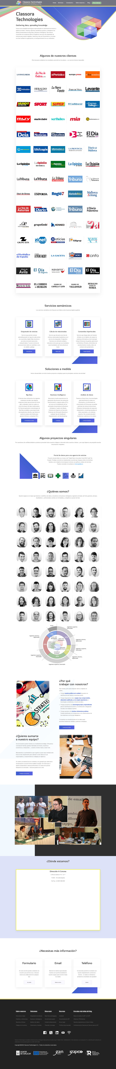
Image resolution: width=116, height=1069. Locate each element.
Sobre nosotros (80, 2)
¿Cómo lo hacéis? (87, 420)
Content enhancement (50, 1022)
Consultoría (69, 2)
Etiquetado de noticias (36, 1016)
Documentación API (64, 1019)
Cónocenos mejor (20, 1016)
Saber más (58, 351)
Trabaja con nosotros (24, 773)
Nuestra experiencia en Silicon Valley (83, 1022)
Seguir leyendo (86, 351)
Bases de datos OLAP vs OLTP (82, 1016)
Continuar (58, 420)
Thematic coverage (50, 1025)
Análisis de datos (35, 1022)
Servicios (60, 2)
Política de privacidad (65, 1025)
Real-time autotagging (50, 1016)
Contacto (61, 1016)
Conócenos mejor (67, 727)
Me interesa (29, 351)
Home (54, 2)
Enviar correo (58, 982)
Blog (88, 2)
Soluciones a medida (35, 1025)
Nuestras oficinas (20, 1022)
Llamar (86, 982)
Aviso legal (62, 1022)
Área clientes (96, 3)
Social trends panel (50, 1019)
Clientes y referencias (22, 1019)
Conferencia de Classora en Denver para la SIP (86, 1025)
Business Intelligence (36, 1019)
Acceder (29, 982)
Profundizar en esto (29, 420)
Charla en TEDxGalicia (79, 1019)
